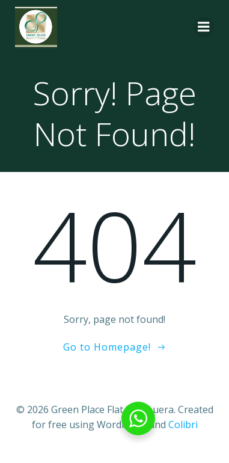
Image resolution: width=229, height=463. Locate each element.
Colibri (183, 424)
